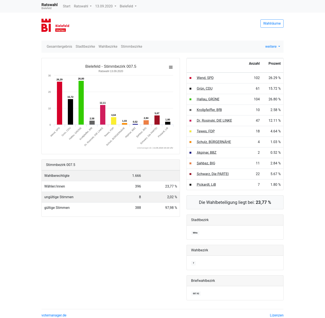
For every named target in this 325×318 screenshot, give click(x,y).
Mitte (195, 233)
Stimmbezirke (131, 46)
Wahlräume (272, 23)
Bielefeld (127, 6)
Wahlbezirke (108, 46)
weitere (271, 46)
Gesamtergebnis (59, 46)
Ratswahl (81, 6)
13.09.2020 (104, 6)
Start (66, 6)
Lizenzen (277, 315)
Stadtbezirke (85, 46)
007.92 (196, 294)
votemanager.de (53, 315)
